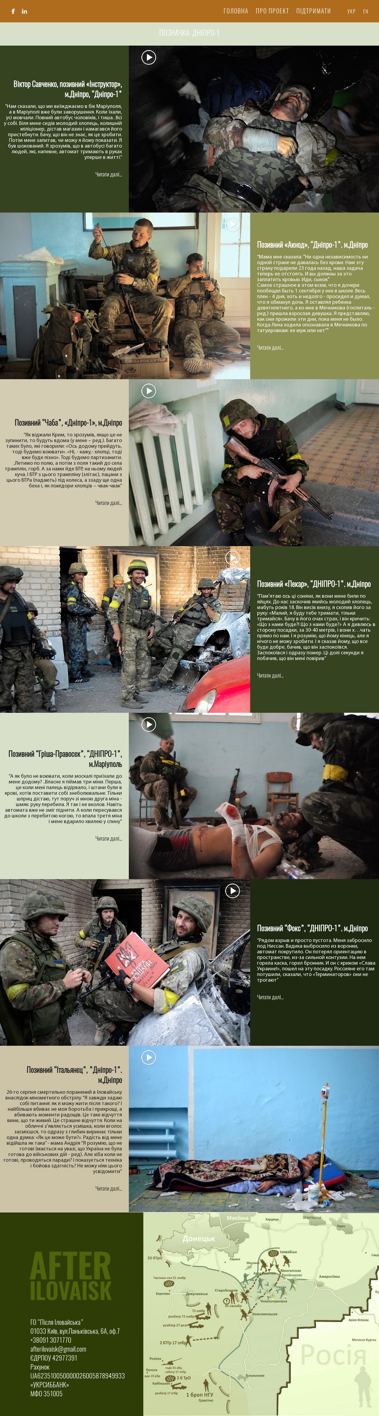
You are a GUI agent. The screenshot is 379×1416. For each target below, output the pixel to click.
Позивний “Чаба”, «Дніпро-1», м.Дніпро (68, 423)
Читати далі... (108, 174)
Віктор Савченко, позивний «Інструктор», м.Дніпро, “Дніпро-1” (67, 89)
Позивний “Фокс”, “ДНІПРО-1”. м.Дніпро (312, 928)
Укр (351, 11)
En (366, 11)
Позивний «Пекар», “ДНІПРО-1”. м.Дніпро (314, 584)
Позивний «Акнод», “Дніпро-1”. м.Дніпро (312, 245)
